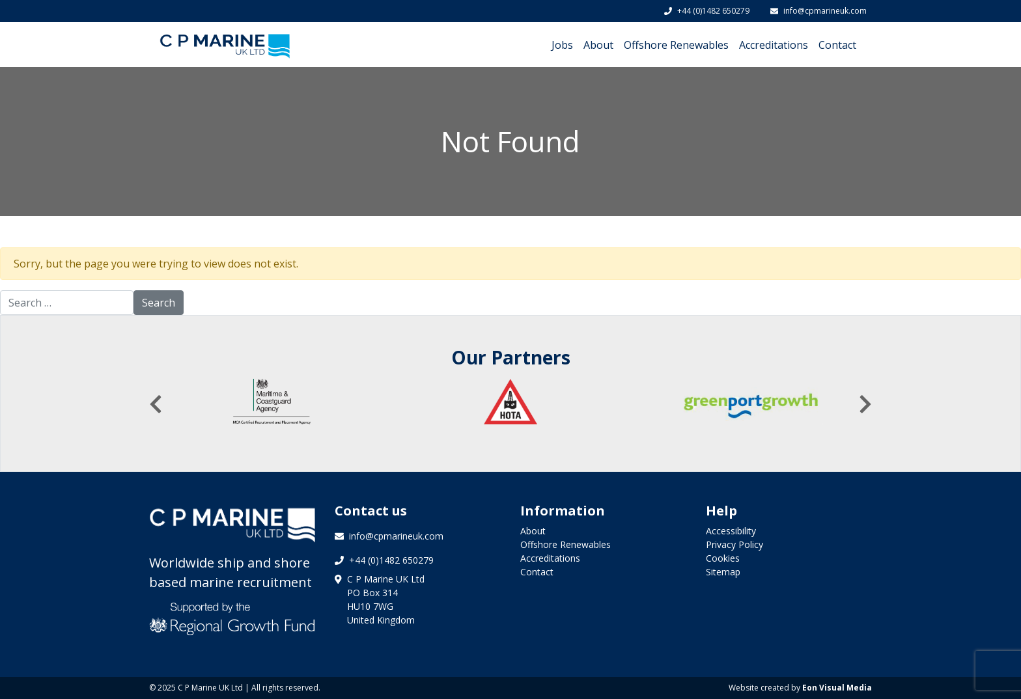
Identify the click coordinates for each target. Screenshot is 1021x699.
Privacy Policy (734, 544)
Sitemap (723, 572)
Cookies (723, 558)
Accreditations (773, 45)
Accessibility (731, 531)
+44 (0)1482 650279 (706, 10)
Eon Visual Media (837, 687)
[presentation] (155, 404)
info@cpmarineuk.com (818, 10)
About (598, 45)
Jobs (562, 45)
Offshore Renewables (676, 45)
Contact (837, 45)
